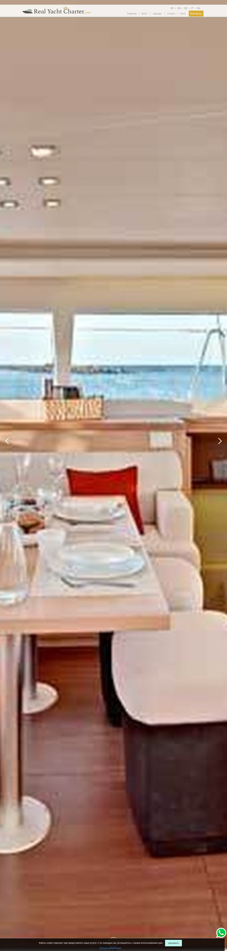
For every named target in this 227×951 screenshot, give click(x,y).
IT (192, 8)
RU (198, 8)
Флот (144, 13)
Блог (183, 13)
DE (185, 8)
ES (172, 8)
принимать (173, 943)
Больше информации (110, 948)
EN (179, 8)
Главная (132, 13)
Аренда (157, 13)
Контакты (196, 13)
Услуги (171, 13)
